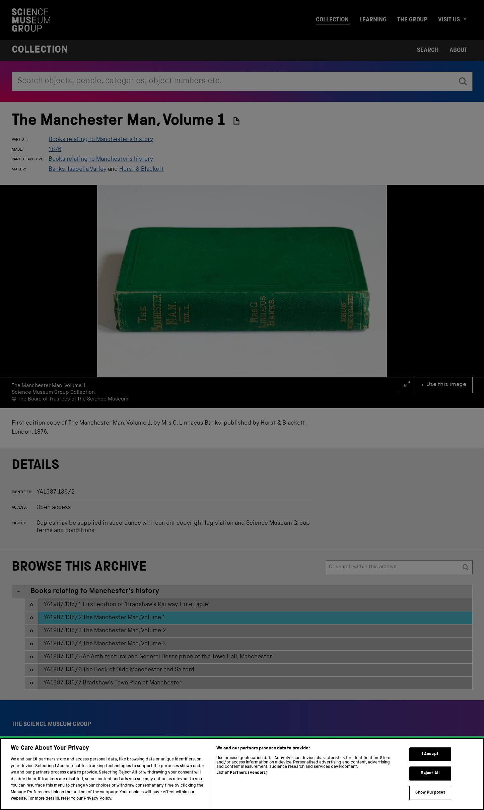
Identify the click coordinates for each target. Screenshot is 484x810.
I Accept (430, 754)
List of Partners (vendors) (241, 773)
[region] (242, 774)
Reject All (430, 773)
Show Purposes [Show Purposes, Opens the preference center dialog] (430, 793)
